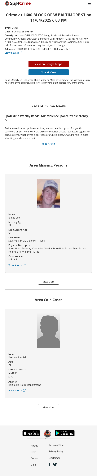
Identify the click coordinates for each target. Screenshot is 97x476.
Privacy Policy (56, 451)
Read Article (48, 143)
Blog (33, 464)
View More (48, 281)
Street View (48, 72)
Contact (35, 458)
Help (33, 452)
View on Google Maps (48, 64)
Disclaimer (54, 458)
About (34, 445)
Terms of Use (56, 445)
